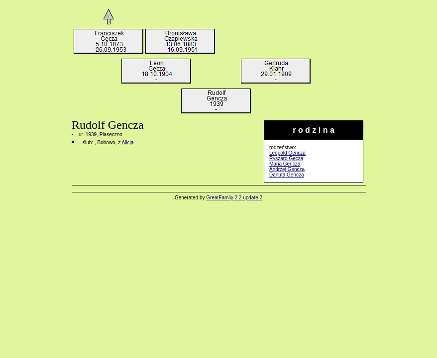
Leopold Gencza (287, 153)
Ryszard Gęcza (286, 158)
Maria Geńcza (284, 164)
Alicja (127, 142)
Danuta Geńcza (286, 175)
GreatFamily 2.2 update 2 (234, 197)
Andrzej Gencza (287, 169)
